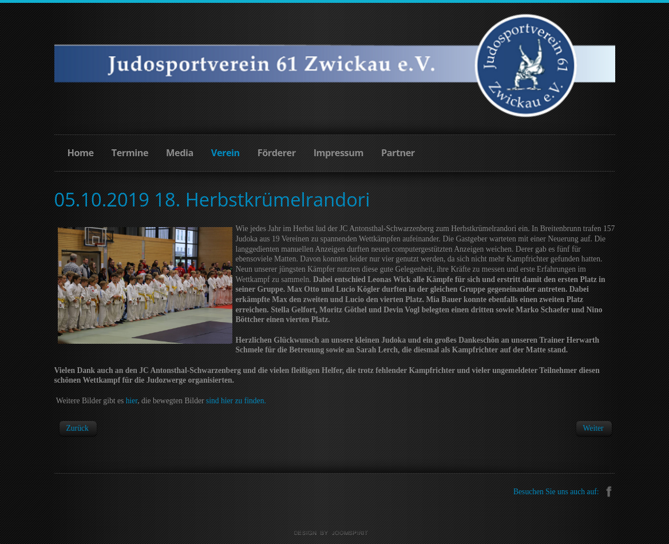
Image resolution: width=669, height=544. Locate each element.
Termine (130, 152)
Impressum (338, 152)
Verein (225, 152)
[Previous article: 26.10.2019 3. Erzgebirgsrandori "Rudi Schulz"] (77, 428)
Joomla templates (335, 533)
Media (179, 152)
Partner (398, 152)
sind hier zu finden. (236, 400)
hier (132, 400)
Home (81, 152)
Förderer (277, 152)
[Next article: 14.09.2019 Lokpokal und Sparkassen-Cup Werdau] (593, 428)
